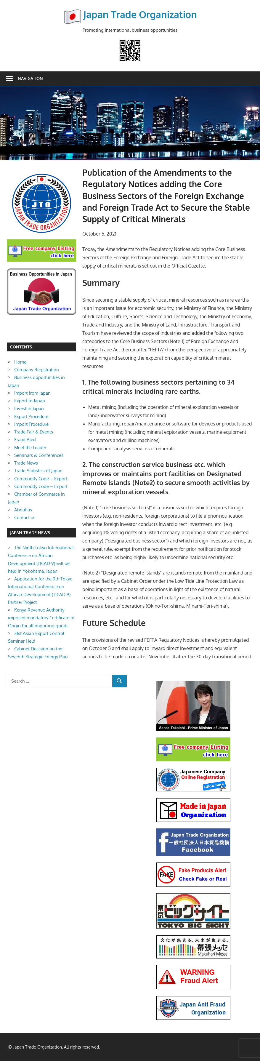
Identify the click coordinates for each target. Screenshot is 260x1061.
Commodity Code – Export (40, 478)
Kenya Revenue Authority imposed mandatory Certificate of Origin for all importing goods (41, 617)
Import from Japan (32, 393)
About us (23, 510)
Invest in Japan (29, 408)
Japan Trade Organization (140, 14)
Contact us (24, 517)
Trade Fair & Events (33, 432)
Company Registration (36, 369)
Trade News (26, 463)
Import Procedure (31, 424)
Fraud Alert (25, 439)
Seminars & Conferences (38, 455)
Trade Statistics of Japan (38, 470)
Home (20, 362)
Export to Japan (29, 401)
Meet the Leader (30, 447)
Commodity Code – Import (41, 486)
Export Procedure (31, 416)
